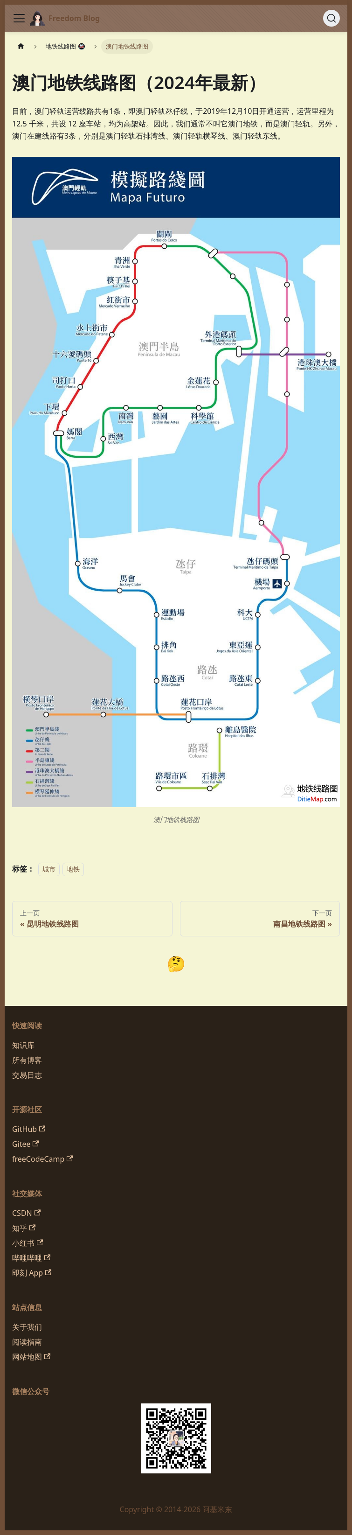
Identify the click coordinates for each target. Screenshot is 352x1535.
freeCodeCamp (42, 1159)
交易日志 (27, 1075)
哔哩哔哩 (31, 1258)
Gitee (25, 1144)
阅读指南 (27, 1342)
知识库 (23, 1045)
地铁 (73, 869)
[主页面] (21, 46)
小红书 (27, 1243)
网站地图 (31, 1357)
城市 (48, 869)
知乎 (23, 1228)
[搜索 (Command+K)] (331, 18)
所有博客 (27, 1060)
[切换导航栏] (19, 18)
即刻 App (31, 1273)
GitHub (28, 1129)
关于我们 (27, 1327)
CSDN (26, 1213)
